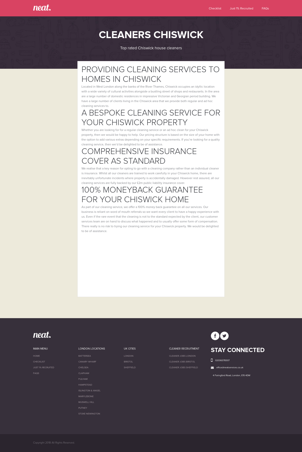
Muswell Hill (86, 402)
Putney (82, 408)
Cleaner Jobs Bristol (182, 362)
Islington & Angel (89, 391)
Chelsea (83, 367)
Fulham (83, 379)
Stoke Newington (89, 414)
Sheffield (130, 367)
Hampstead (85, 385)
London (128, 356)
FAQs (265, 8)
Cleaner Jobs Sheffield (183, 367)
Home (36, 356)
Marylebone (86, 396)
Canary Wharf (87, 362)
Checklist (215, 8)
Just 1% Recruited (241, 8)
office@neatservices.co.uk (229, 367)
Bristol (128, 362)
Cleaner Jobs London (182, 356)
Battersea (84, 356)
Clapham (83, 373)
